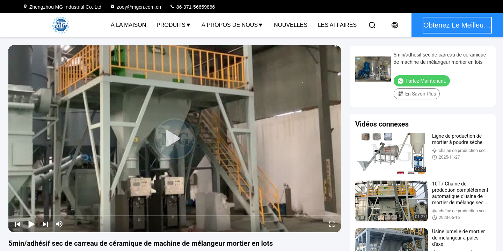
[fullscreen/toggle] (332, 224)
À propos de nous (232, 25)
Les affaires (337, 25)
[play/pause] (31, 224)
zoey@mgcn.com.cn (135, 7)
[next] (45, 224)
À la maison (128, 25)
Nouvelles (290, 25)
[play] (174, 138)
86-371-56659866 (192, 7)
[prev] (17, 224)
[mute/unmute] (59, 224)
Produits (173, 25)
